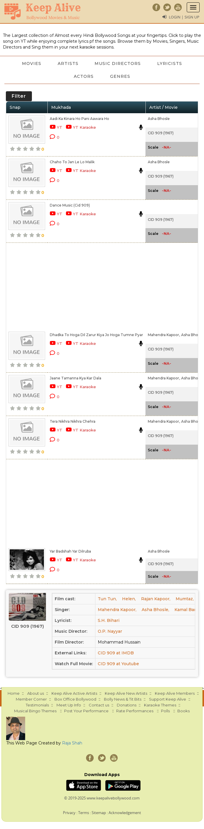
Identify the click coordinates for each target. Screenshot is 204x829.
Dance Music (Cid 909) (70, 205)
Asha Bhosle (159, 118)
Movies (31, 63)
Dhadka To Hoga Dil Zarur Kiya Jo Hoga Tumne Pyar (96, 335)
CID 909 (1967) (161, 133)
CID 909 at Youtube (118, 663)
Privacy (69, 812)
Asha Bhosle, (192, 335)
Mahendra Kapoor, (164, 335)
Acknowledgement (125, 812)
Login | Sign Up (184, 17)
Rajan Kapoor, (155, 598)
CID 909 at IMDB (116, 653)
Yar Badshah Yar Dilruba (70, 551)
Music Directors (118, 63)
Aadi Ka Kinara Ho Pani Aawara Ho (79, 118)
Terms (83, 812)
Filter (19, 96)
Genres (120, 76)
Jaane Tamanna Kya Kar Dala (75, 378)
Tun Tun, (107, 598)
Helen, (129, 598)
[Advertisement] (76, 286)
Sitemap (99, 812)
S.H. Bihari (108, 620)
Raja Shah (72, 743)
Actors (84, 76)
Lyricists (169, 63)
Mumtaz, (185, 598)
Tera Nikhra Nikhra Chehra (72, 421)
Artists (68, 63)
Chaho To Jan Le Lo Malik (72, 162)
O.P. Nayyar (110, 631)
